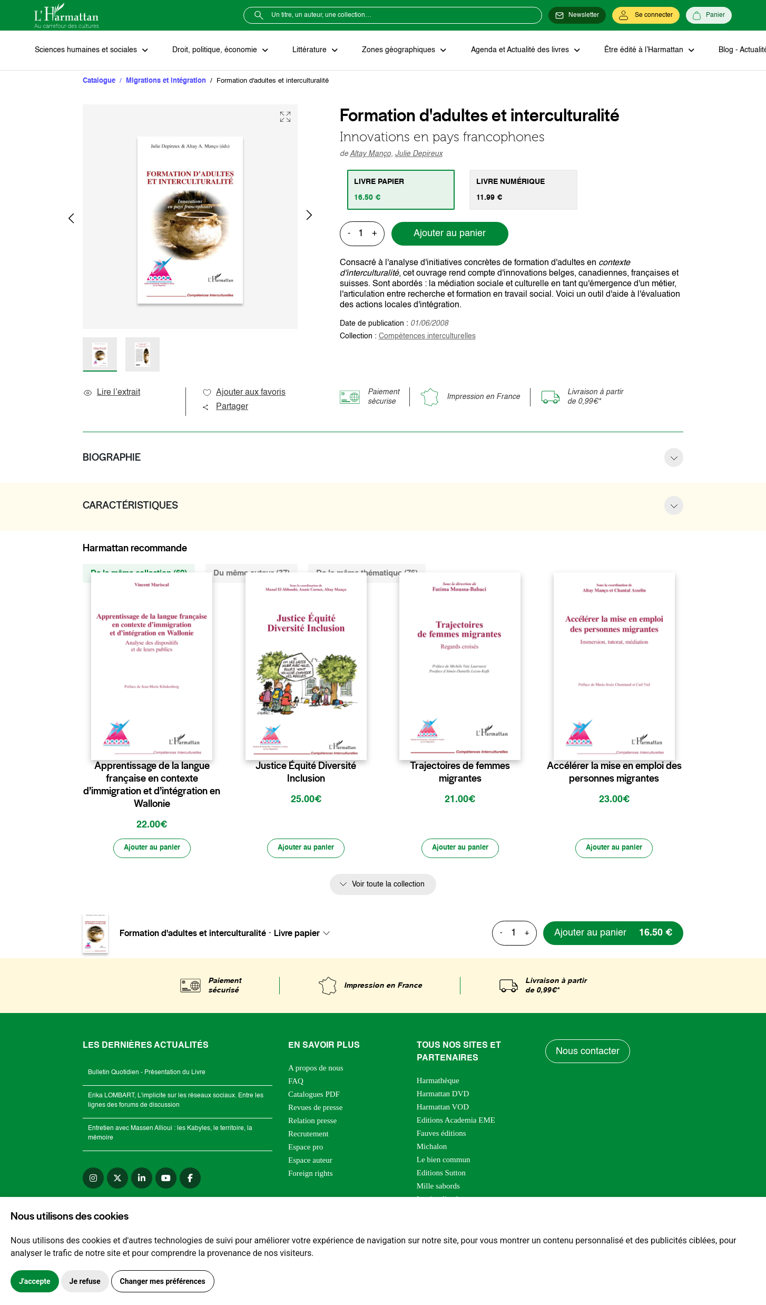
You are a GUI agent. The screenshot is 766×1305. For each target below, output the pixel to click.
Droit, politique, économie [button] (214, 50)
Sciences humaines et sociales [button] (86, 50)
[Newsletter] (577, 15)
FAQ (295, 1082)
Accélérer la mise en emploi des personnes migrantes (614, 772)
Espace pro (305, 1148)
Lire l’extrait (111, 393)
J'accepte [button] (35, 1281)
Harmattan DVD (443, 1095)
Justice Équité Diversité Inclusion (306, 772)
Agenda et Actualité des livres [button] (516, 50)
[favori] (205, 745)
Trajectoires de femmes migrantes (460, 772)
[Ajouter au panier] (152, 849)
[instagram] (93, 1179)
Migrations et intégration (166, 81)
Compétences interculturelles (427, 336)
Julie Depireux (419, 154)
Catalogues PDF (314, 1096)
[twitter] (117, 1179)
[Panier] (709, 15)
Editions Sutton (441, 1174)
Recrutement (308, 1135)
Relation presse (312, 1122)
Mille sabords (438, 1187)
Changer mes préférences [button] (162, 1281)
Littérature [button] (308, 50)
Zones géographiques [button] (396, 50)
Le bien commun (443, 1161)
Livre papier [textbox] (297, 934)
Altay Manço (370, 154)
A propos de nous (315, 1069)
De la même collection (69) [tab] (139, 574)
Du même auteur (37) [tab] (251, 574)
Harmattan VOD (443, 1108)
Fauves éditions (441, 1135)
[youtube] (165, 1179)
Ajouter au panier (450, 234)
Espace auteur (310, 1161)
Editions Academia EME (456, 1121)
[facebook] (190, 1179)
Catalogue (99, 81)
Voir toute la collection (388, 885)
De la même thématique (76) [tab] (367, 574)
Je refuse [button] (85, 1281)
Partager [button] (225, 407)
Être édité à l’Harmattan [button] (638, 50)
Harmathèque (438, 1082)
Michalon (432, 1148)
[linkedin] (141, 1179)
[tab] (401, 190)
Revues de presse (315, 1109)
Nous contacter (588, 1052)
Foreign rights (310, 1175)
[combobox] (305, 934)
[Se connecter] (646, 15)
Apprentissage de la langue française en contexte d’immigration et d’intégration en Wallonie (151, 785)
